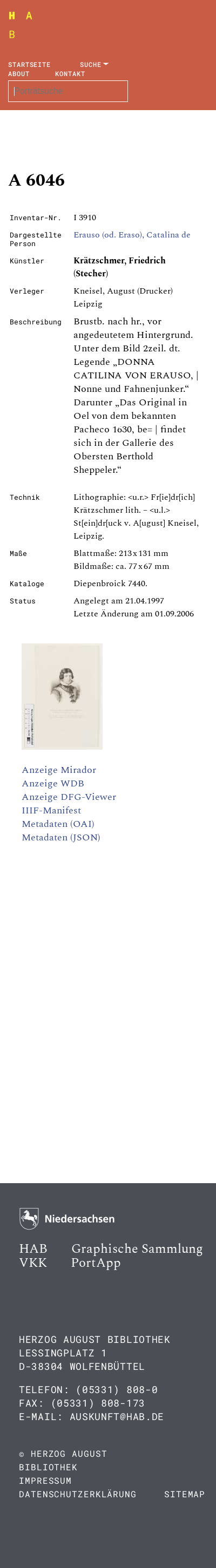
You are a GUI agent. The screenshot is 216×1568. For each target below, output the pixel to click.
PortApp (96, 1263)
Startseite (29, 64)
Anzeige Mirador (59, 770)
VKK (33, 1263)
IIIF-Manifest (51, 810)
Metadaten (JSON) (61, 837)
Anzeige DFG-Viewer (69, 797)
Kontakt (70, 73)
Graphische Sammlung (137, 1249)
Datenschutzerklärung (78, 1493)
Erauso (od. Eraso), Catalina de (132, 234)
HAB (33, 1249)
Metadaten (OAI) (58, 824)
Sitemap (184, 1493)
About (19, 73)
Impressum (45, 1480)
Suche (91, 64)
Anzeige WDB (53, 783)
